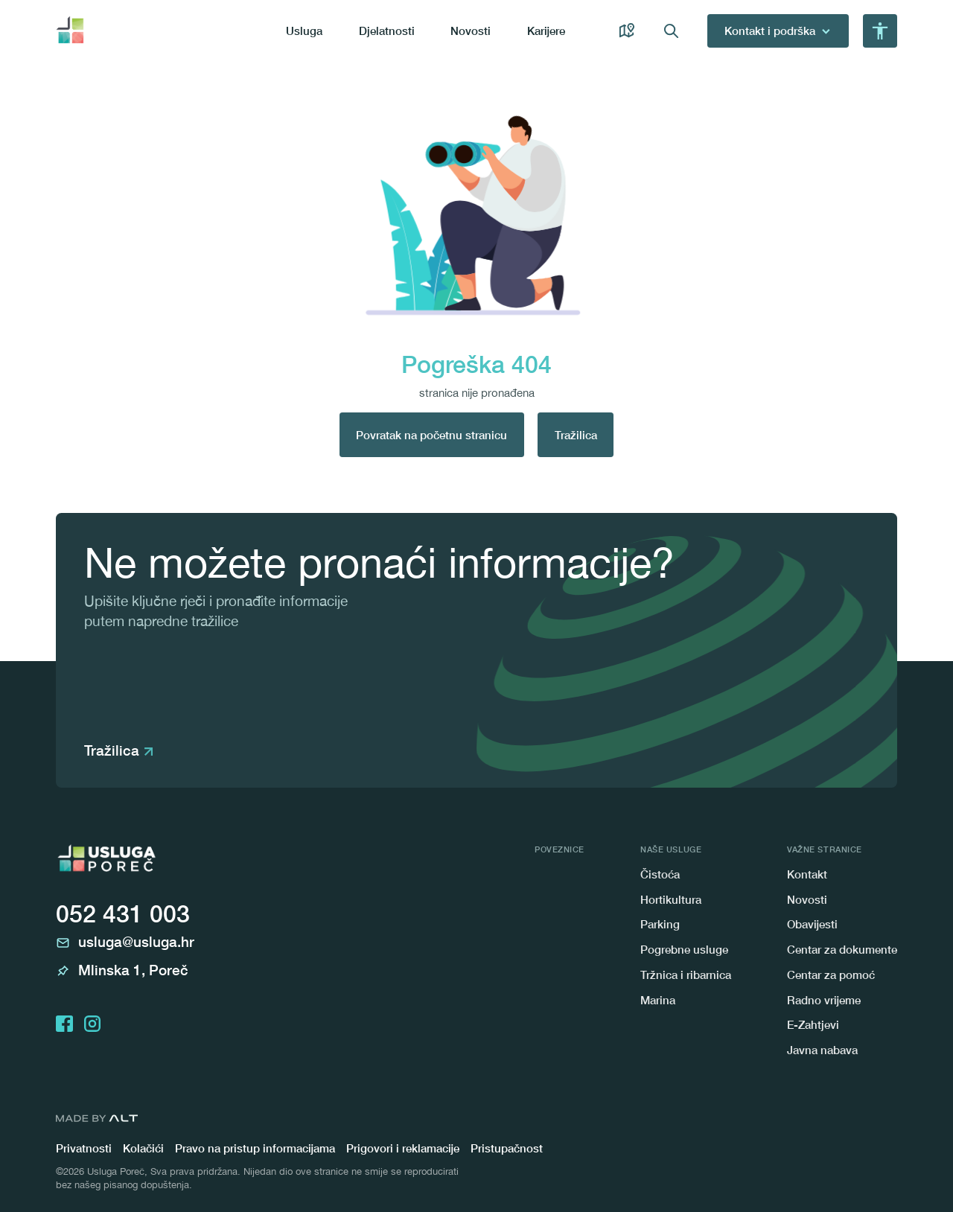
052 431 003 (123, 913)
